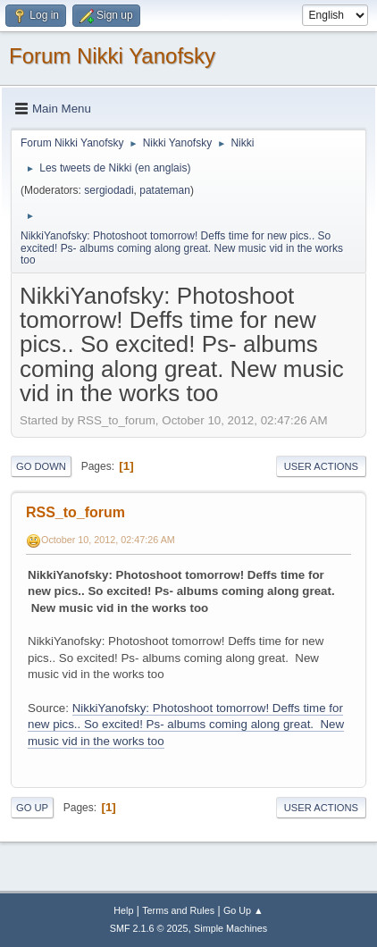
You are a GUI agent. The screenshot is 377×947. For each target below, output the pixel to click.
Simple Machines (230, 928)
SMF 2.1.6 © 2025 (149, 928)
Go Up (32, 807)
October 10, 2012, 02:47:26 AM (108, 539)
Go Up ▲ (243, 910)
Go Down (41, 466)
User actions (321, 466)
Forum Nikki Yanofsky (112, 56)
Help (123, 910)
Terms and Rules (178, 910)
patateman (164, 190)
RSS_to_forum (75, 512)
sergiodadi (108, 190)
